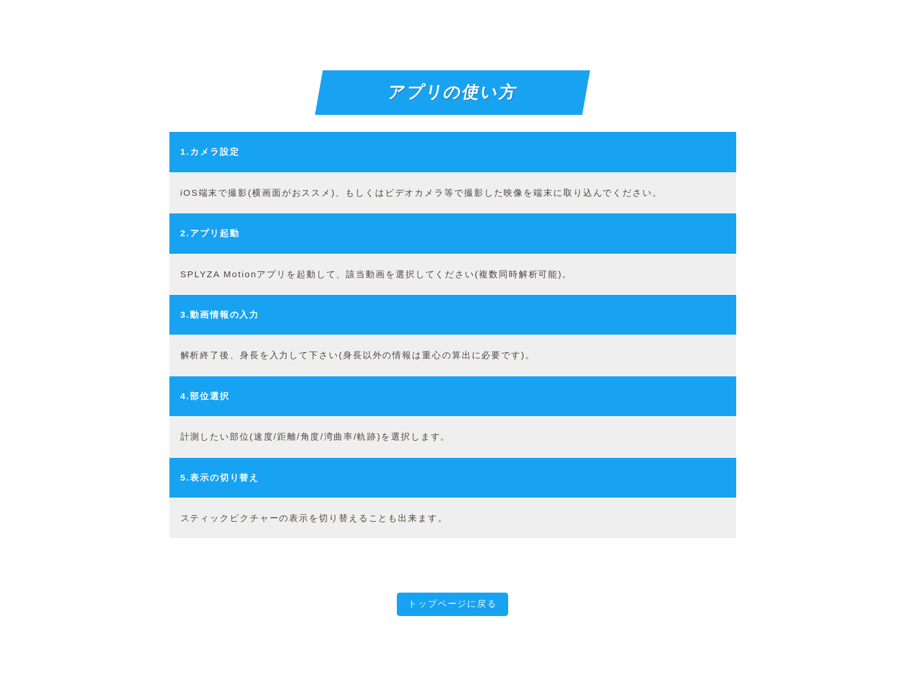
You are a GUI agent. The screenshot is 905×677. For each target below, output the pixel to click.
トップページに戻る (452, 603)
